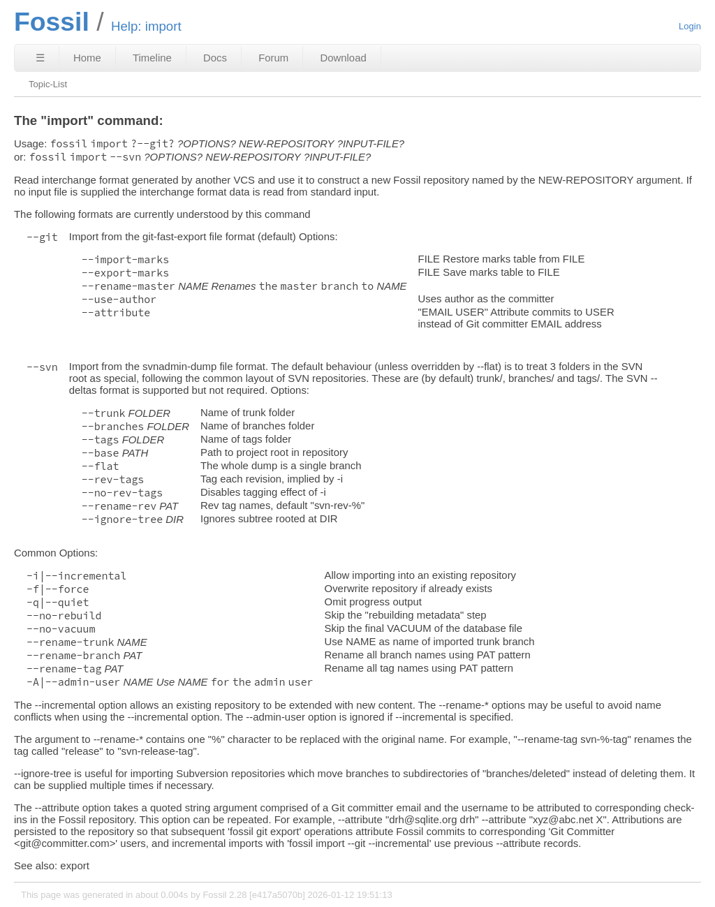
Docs (215, 58)
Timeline (152, 58)
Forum (273, 58)
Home (87, 58)
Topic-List (48, 84)
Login (690, 26)
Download (343, 58)
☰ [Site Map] (40, 58)
